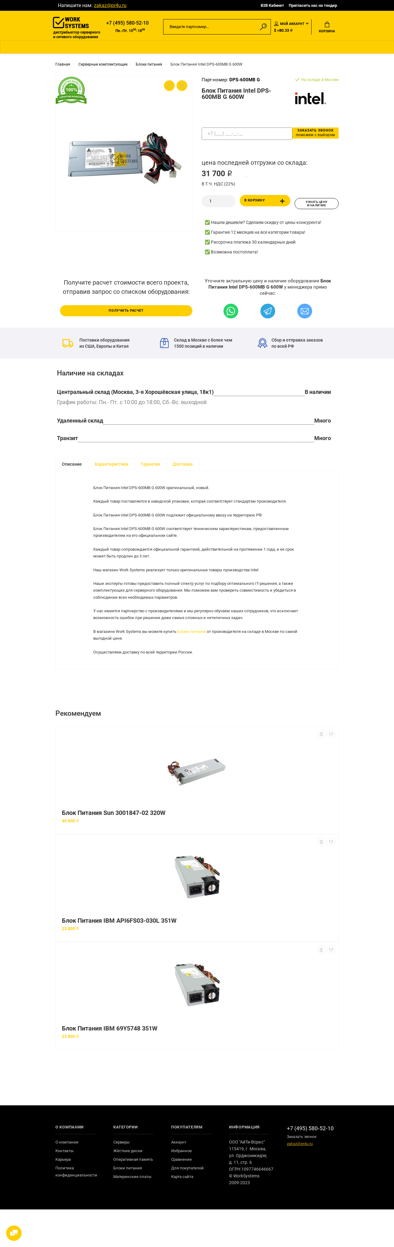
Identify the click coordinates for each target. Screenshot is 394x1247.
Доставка (183, 465)
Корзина (327, 28)
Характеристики (111, 465)
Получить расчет (126, 311)
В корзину (266, 204)
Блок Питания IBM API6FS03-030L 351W (119, 958)
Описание (72, 465)
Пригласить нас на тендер (313, 5)
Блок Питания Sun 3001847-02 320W (113, 850)
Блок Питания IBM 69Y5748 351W (109, 1066)
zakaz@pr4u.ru (110, 5)
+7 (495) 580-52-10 (127, 23)
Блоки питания (198, 659)
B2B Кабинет (272, 5)
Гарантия (150, 465)
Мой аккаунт (289, 24)
